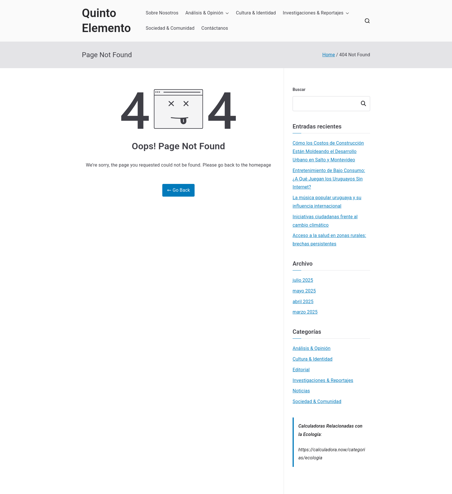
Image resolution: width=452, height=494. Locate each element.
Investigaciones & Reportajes (316, 13)
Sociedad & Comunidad (170, 28)
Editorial (301, 369)
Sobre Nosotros (162, 13)
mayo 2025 (304, 291)
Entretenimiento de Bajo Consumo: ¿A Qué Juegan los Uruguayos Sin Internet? (329, 179)
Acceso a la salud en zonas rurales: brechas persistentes (329, 240)
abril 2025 (303, 301)
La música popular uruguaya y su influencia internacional (327, 202)
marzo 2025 (305, 312)
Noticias (301, 391)
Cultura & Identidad (256, 13)
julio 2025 (303, 280)
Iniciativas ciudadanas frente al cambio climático (325, 221)
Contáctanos (214, 28)
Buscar (299, 89)
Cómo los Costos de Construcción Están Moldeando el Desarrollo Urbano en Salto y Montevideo (328, 151)
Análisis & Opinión (207, 13)
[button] (226, 13)
